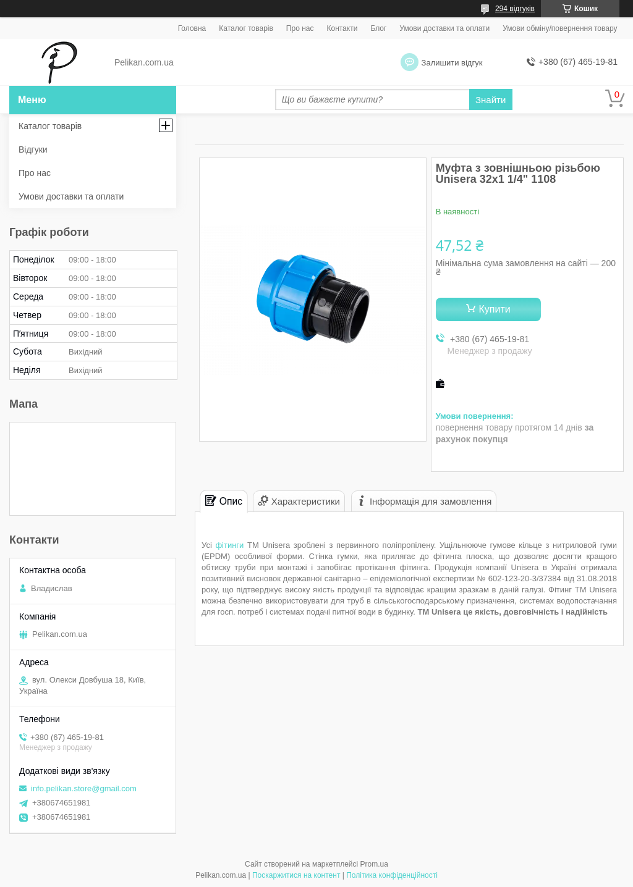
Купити (495, 309)
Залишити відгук (452, 62)
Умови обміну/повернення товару (560, 28)
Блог (378, 28)
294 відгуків (515, 8)
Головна (192, 28)
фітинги (229, 545)
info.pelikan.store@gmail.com (84, 788)
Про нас (300, 28)
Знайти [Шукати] (490, 100)
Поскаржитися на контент (296, 875)
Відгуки (33, 149)
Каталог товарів (246, 28)
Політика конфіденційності (392, 875)
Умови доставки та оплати (444, 28)
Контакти (341, 28)
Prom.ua (374, 864)
